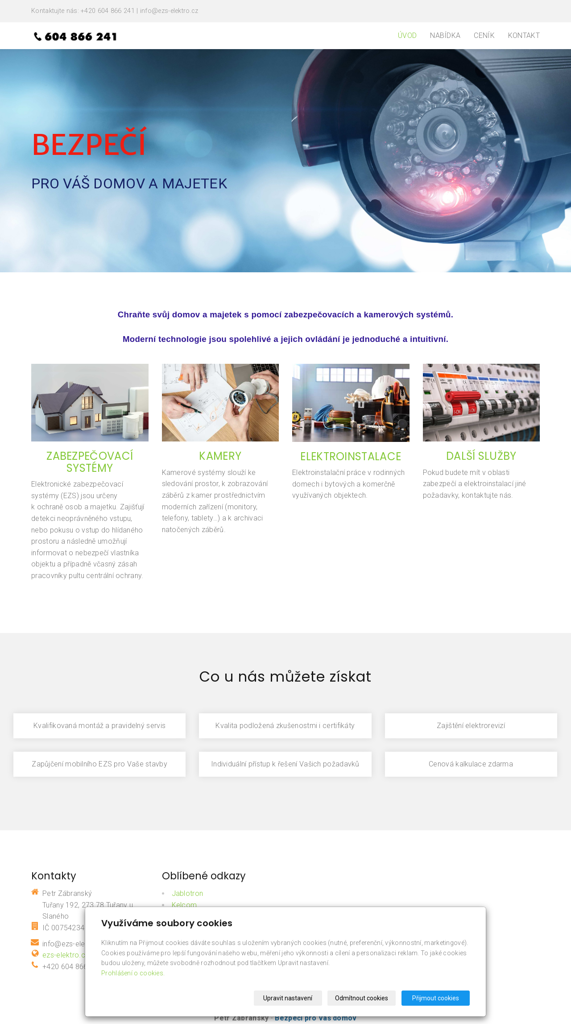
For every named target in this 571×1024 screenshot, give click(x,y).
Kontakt (524, 35)
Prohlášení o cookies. (133, 973)
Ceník (484, 35)
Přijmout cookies (435, 998)
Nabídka (445, 35)
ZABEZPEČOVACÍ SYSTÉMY (89, 462)
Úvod (407, 35)
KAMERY (220, 456)
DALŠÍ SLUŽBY (481, 456)
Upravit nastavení (288, 998)
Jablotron (187, 893)
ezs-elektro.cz (65, 955)
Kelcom (184, 905)
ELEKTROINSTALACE (350, 456)
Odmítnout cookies (362, 998)
